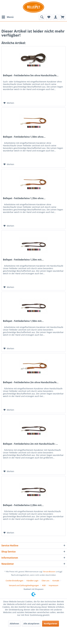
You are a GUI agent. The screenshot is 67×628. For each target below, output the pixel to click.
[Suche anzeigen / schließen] (42, 17)
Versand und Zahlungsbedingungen (24, 585)
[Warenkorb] (62, 17)
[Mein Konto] (55, 17)
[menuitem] (7, 17)
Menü (8, 17)
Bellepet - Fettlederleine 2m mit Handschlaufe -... (30, 443)
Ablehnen (14, 623)
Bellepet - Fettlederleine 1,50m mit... (23, 321)
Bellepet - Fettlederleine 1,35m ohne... (24, 198)
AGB (44, 585)
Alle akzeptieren (31, 623)
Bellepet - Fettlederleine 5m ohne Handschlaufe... (31, 75)
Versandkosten (49, 571)
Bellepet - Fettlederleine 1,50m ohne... (24, 136)
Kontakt (55, 580)
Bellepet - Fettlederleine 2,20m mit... (23, 505)
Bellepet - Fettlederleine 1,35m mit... (23, 259)
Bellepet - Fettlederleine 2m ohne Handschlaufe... (31, 382)
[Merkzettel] (48, 17)
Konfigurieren (50, 623)
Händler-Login (32, 580)
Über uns (45, 580)
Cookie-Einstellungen (14, 580)
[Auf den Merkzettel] (9, 103)
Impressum (53, 585)
